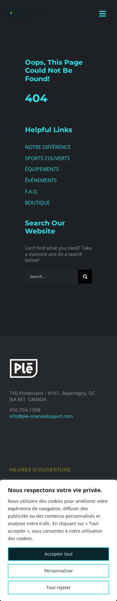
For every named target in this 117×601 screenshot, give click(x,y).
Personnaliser (58, 571)
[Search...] (51, 277)
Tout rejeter (58, 587)
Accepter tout (59, 554)
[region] (58, 540)
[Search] (85, 277)
